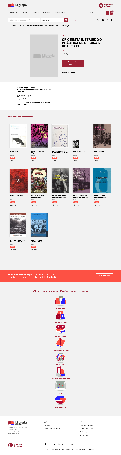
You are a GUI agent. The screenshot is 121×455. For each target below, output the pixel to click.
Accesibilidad (84, 435)
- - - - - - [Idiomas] (97, 12)
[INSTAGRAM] (107, 20)
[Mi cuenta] (107, 13)
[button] (111, 13)
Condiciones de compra (87, 425)
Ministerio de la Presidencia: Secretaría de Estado (34, 90)
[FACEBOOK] (111, 20)
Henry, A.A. (26, 88)
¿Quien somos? (49, 422)
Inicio (9, 26)
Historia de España (68, 73)
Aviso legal (83, 422)
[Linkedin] (63, 444)
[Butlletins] (67, 444)
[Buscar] (66, 20)
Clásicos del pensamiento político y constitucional (33, 103)
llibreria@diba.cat (13, 433)
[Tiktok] (72, 444)
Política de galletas (85, 432)
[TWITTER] (98, 20)
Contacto (47, 425)
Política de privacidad (86, 428)
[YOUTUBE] (102, 20)
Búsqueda (79, 20)
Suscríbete (104, 276)
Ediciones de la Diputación (52, 428)
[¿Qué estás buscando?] (24, 20)
